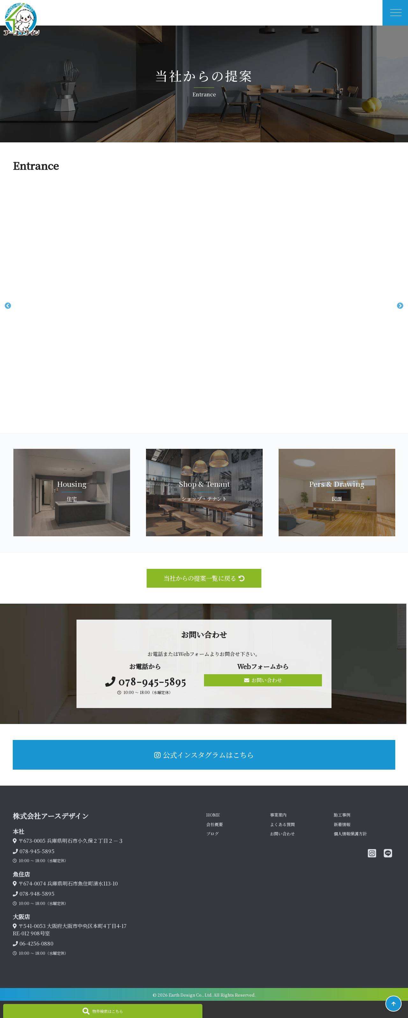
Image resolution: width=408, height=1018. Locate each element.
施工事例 (342, 815)
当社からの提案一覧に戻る (204, 578)
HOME (213, 815)
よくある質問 (282, 824)
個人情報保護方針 (350, 834)
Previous (8, 305)
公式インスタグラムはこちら (204, 755)
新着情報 (342, 824)
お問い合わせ (263, 680)
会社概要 (214, 824)
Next (400, 305)
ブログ (212, 834)
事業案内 (278, 815)
